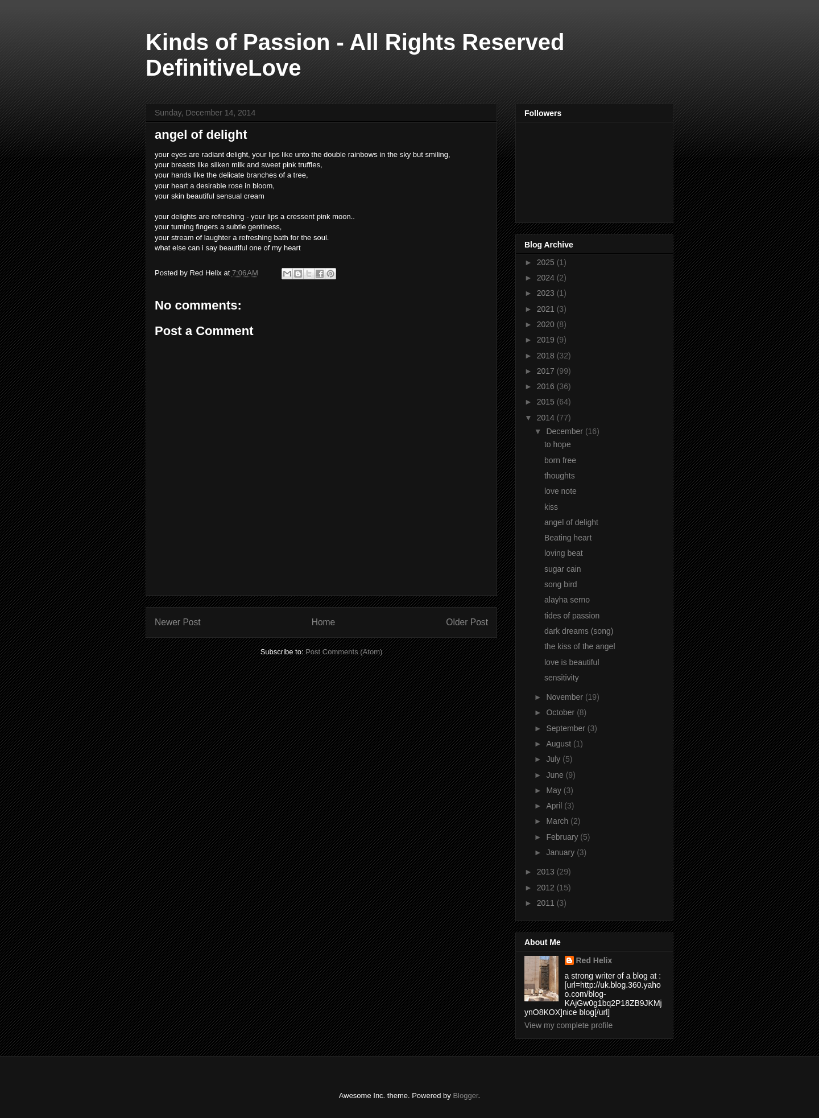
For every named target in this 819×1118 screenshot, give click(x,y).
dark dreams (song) (578, 631)
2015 (547, 401)
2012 (547, 887)
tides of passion (571, 615)
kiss (551, 506)
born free (560, 460)
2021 (547, 308)
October (561, 712)
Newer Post (178, 622)
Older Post (467, 622)
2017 (547, 371)
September (566, 728)
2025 (547, 262)
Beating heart (568, 537)
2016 (547, 386)
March (558, 821)
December (565, 431)
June (555, 774)
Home (324, 622)
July (554, 759)
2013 (547, 871)
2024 (547, 277)
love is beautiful (571, 662)
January (561, 852)
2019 (547, 339)
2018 (547, 355)
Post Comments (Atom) (343, 651)
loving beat (563, 553)
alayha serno (567, 599)
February (563, 836)
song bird (560, 584)
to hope (557, 444)
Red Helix (594, 960)
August (559, 743)
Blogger (465, 1095)
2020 (547, 324)
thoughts (559, 475)
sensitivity (561, 677)
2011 (547, 902)
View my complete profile (568, 1025)
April (555, 805)
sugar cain (562, 569)
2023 (547, 293)
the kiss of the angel (579, 646)
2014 (547, 417)
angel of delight (571, 522)
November (565, 697)
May (554, 790)
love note (560, 491)
